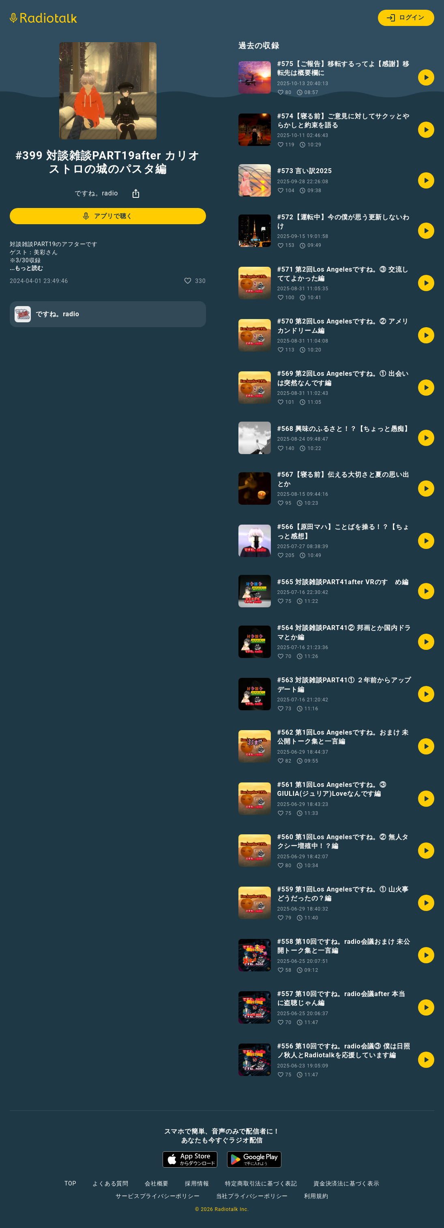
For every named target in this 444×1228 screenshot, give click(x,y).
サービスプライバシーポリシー (157, 1196)
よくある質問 (110, 1183)
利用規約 (316, 1196)
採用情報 (197, 1183)
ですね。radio (96, 193)
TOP (70, 1183)
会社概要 (157, 1183)
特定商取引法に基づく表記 (261, 1183)
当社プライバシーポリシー (252, 1196)
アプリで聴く (107, 216)
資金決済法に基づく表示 (346, 1183)
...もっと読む (26, 268)
